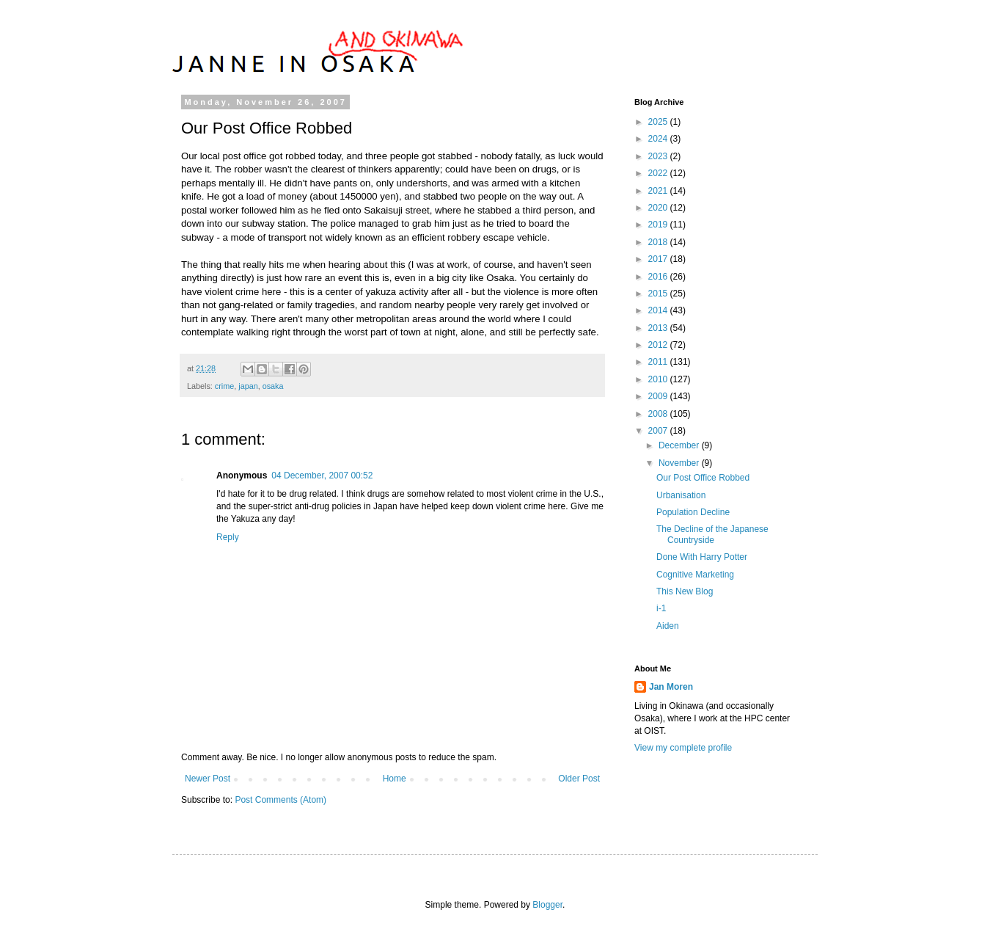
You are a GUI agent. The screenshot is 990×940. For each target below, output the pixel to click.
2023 (659, 156)
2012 (659, 345)
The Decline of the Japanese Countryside (712, 534)
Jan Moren (671, 687)
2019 (659, 224)
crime (224, 386)
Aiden (667, 626)
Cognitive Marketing (695, 574)
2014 (659, 310)
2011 (659, 362)
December (680, 445)
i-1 (661, 608)
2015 (659, 293)
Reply (227, 537)
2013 (659, 328)
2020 (659, 208)
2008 (659, 414)
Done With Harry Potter (701, 557)
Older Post (579, 778)
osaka (273, 386)
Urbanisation (680, 495)
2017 (659, 259)
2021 (659, 191)
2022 (659, 173)
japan (247, 386)
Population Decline (693, 512)
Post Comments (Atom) (280, 800)
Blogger (547, 905)
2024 (659, 139)
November (680, 463)
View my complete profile (683, 748)
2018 (659, 242)
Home (394, 778)
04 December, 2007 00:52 (322, 475)
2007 (659, 431)
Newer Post (207, 778)
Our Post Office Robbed (702, 478)
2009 (659, 396)
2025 (659, 122)
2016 (659, 277)
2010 (659, 379)
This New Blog (684, 591)
